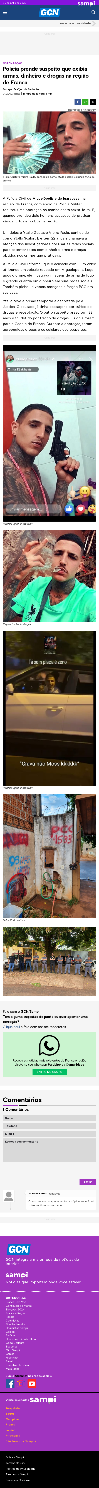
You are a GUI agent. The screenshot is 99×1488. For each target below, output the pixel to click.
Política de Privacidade (20, 1468)
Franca (10, 1424)
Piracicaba (13, 1435)
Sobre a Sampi (15, 1457)
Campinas (12, 1419)
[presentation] (69, 1170)
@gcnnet (21, 1376)
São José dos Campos (21, 1441)
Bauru (10, 1413)
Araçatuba (13, 1408)
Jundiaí (10, 1430)
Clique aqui (11, 1027)
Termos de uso (15, 1463)
